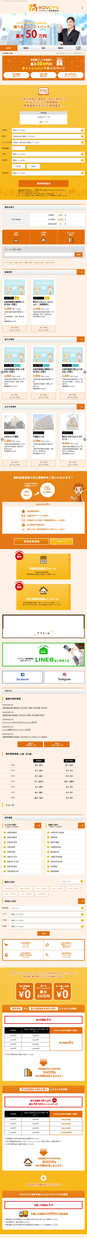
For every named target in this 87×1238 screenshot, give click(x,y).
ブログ (46, 1203)
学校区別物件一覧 (9, 1191)
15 (40, 602)
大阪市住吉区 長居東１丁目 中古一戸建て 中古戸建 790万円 (23, 552)
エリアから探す (7, 263)
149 (71, 618)
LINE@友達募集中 (49, 1194)
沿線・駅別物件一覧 (50, 1188)
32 (40, 613)
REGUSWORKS (81, 1221)
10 (35, 635)
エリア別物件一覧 (9, 1188)
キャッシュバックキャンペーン (53, 1191)
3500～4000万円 (26, 731)
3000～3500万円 (10, 731)
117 (40, 618)
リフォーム (7, 1194)
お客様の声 (47, 1185)
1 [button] (42, 43)
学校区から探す (39, 263)
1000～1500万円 (25, 726)
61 (41, 635)
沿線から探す (18, 263)
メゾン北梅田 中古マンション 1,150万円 (16, 567)
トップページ (8, 1177)
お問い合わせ (48, 1200)
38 (40, 629)
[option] (43, 29)
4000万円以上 (42, 731)
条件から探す (50, 263)
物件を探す (47, 1177)
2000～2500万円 (57, 726)
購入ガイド (7, 1183)
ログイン (47, 1180)
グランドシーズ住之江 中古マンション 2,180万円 (19, 559)
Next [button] (83, 29)
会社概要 (6, 1197)
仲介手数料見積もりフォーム (13, 1200)
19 (40, 624)
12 (71, 602)
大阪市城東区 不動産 (7, 53)
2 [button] (45, 43)
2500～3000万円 (74, 726)
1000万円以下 (9, 726)
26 (65, 618)
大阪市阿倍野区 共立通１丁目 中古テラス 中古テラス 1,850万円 (24, 574)
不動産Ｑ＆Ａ (8, 1185)
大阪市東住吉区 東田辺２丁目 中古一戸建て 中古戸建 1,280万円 (24, 545)
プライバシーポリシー (11, 1203)
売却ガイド (47, 1183)
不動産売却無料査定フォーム (53, 1197)
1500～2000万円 (41, 726)
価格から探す (28, 263)
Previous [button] (4, 29)
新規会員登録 (8, 1180)
